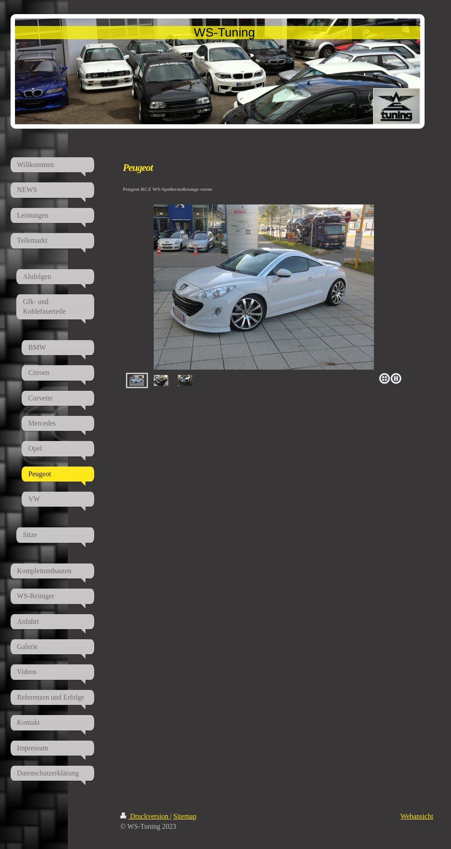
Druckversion (145, 816)
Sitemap (185, 816)
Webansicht (416, 816)
